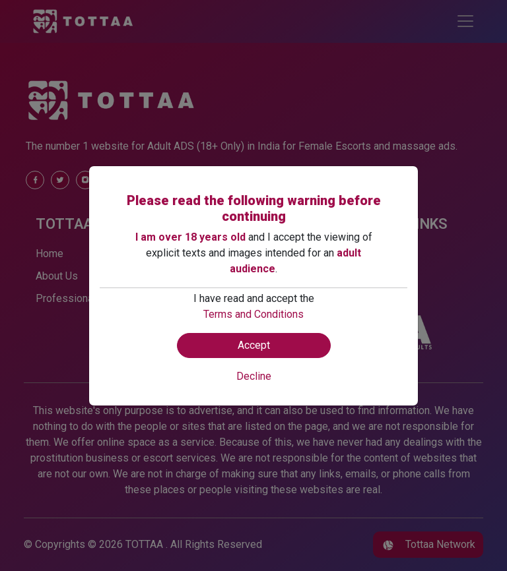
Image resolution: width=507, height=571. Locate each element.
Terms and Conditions (253, 314)
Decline (253, 376)
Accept (254, 345)
